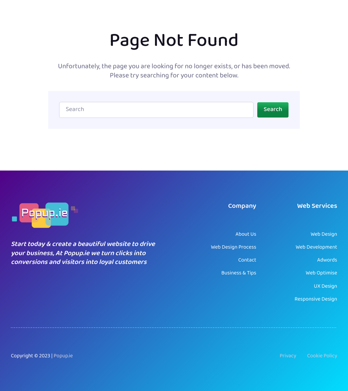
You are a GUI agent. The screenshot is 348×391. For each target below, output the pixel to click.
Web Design (324, 234)
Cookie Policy (322, 356)
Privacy (288, 356)
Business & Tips (238, 273)
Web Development (316, 247)
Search (273, 109)
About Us (246, 234)
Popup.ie (63, 356)
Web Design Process (233, 247)
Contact (247, 260)
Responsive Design (316, 299)
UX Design (325, 286)
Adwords (327, 260)
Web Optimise (321, 273)
